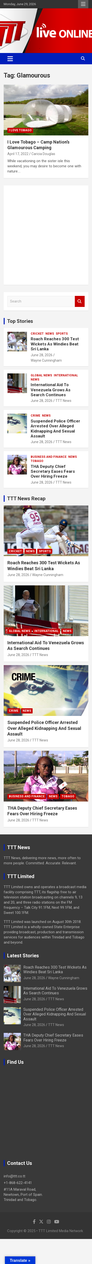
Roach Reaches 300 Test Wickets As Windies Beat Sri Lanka (55, 343)
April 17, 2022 (17, 154)
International (66, 375)
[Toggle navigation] (10, 58)
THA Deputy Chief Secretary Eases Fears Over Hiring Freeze (53, 471)
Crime (35, 415)
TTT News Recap (26, 498)
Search (80, 301)
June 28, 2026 (42, 355)
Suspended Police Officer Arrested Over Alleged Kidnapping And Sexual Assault (55, 428)
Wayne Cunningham (46, 360)
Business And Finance (48, 457)
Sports (62, 333)
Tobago (37, 461)
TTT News (63, 401)
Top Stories (20, 321)
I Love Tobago (20, 130)
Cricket (37, 333)
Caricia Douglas (43, 154)
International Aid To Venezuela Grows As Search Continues (50, 389)
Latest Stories (23, 956)
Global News (41, 375)
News (49, 333)
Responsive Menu (83, 4)
